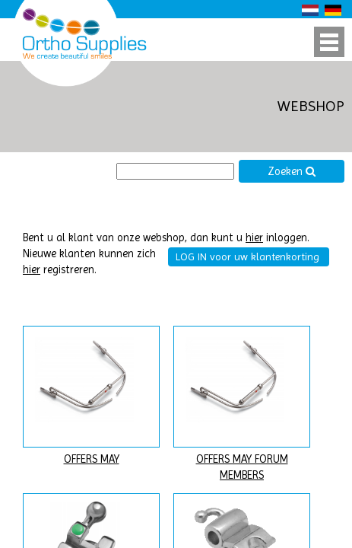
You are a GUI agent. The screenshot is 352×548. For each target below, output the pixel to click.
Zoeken (292, 171)
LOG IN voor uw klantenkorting (247, 256)
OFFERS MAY (91, 459)
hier (254, 237)
